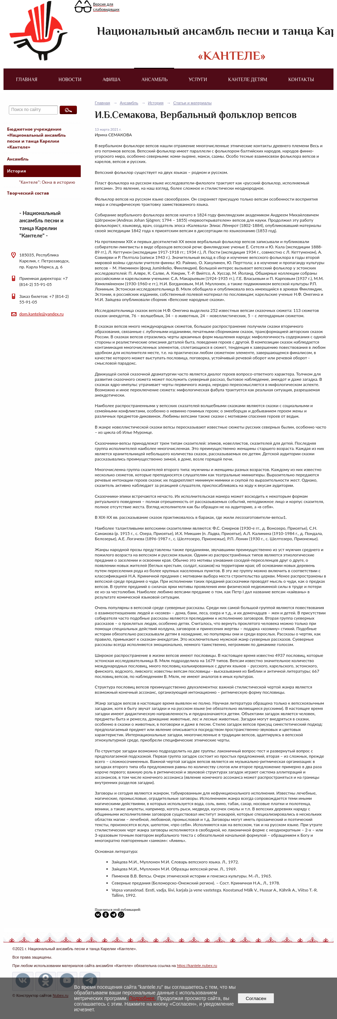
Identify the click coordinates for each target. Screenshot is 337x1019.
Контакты (301, 79)
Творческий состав (28, 193)
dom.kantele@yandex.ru (41, 313)
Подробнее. (142, 998)
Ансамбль (154, 79)
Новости (70, 79)
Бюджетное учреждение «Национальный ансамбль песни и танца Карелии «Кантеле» (36, 138)
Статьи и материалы (192, 103)
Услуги (198, 79)
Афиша (111, 79)
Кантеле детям (247, 79)
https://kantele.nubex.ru (197, 966)
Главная (26, 79)
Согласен (256, 998)
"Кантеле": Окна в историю (47, 182)
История (16, 171)
